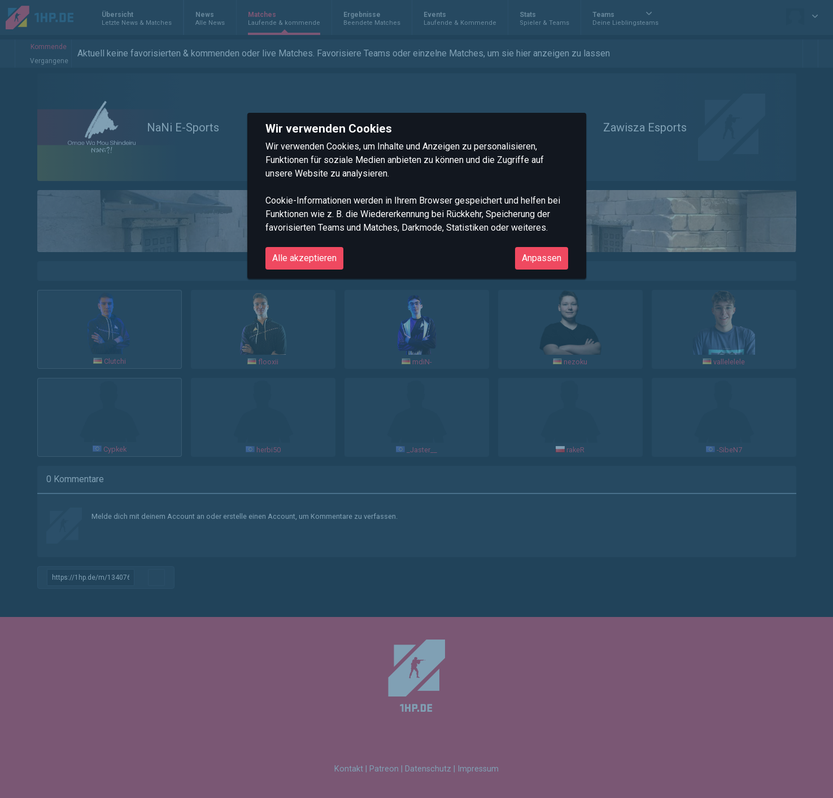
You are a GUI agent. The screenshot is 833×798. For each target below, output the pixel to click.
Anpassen (541, 258)
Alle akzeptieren (304, 258)
